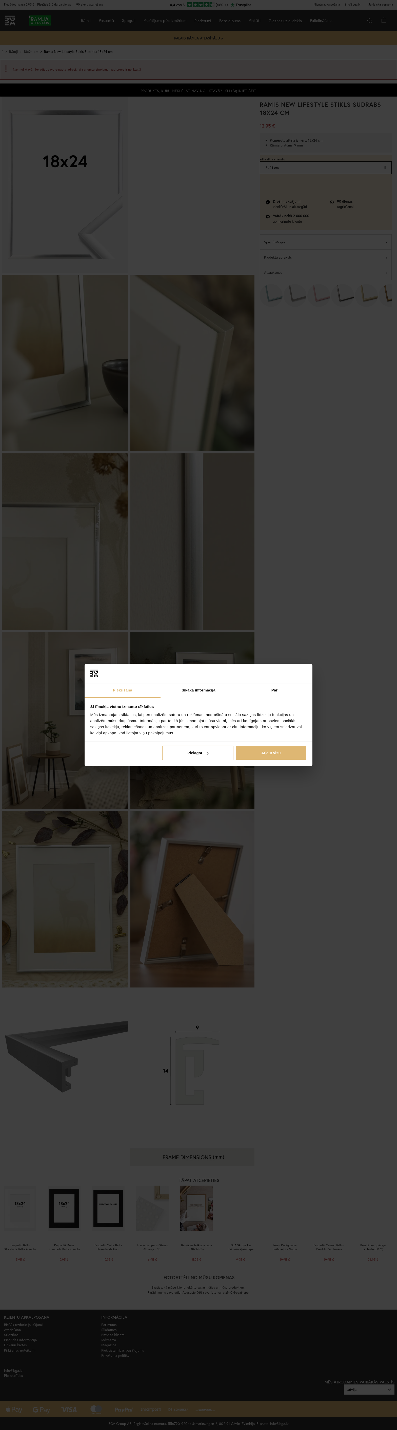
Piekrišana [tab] (122, 690)
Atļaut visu (271, 753)
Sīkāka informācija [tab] (198, 690)
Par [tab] (274, 690)
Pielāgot (197, 753)
